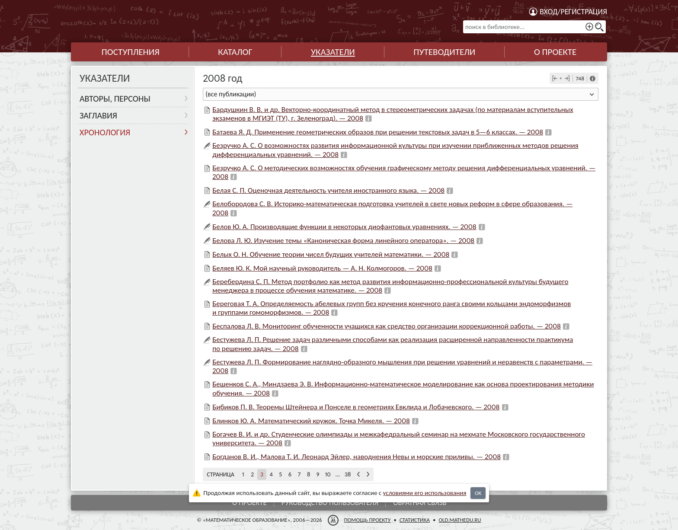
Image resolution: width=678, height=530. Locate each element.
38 (348, 474)
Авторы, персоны (115, 98)
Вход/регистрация (573, 11)
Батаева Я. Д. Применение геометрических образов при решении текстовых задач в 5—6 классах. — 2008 (377, 132)
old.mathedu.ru (459, 520)
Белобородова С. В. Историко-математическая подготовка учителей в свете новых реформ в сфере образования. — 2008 (392, 208)
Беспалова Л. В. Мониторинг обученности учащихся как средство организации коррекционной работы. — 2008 (386, 326)
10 (328, 474)
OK (478, 493)
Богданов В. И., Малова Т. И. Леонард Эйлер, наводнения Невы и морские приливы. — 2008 (356, 456)
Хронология (105, 132)
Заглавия (98, 115)
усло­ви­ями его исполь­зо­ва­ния (425, 493)
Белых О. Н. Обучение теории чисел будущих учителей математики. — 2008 (330, 254)
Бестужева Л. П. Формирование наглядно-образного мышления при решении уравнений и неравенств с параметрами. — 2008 (402, 366)
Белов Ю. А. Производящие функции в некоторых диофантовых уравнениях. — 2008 (344, 226)
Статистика (415, 520)
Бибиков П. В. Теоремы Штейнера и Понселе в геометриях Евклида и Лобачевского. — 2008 (355, 407)
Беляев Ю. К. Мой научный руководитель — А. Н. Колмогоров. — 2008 (322, 268)
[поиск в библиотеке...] (534, 26)
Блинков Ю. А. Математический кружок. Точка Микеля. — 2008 (311, 420)
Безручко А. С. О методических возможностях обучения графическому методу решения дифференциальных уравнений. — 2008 (403, 172)
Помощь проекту (367, 520)
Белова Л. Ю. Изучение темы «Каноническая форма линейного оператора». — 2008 (343, 240)
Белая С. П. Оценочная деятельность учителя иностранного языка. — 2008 (328, 190)
